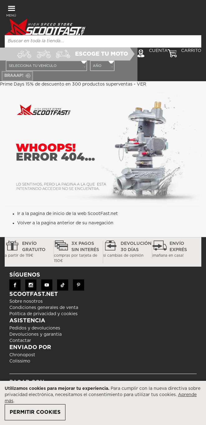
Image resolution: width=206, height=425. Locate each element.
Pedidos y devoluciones (34, 328)
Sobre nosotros (26, 301)
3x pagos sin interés (78, 252)
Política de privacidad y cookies (43, 314)
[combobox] (103, 41)
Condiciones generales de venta (43, 308)
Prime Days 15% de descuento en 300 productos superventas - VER (73, 84)
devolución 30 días (127, 249)
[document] (103, 402)
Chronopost (22, 355)
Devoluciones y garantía (35, 334)
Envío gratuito (29, 249)
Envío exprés (176, 249)
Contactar (20, 341)
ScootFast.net (103, 214)
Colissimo (19, 361)
